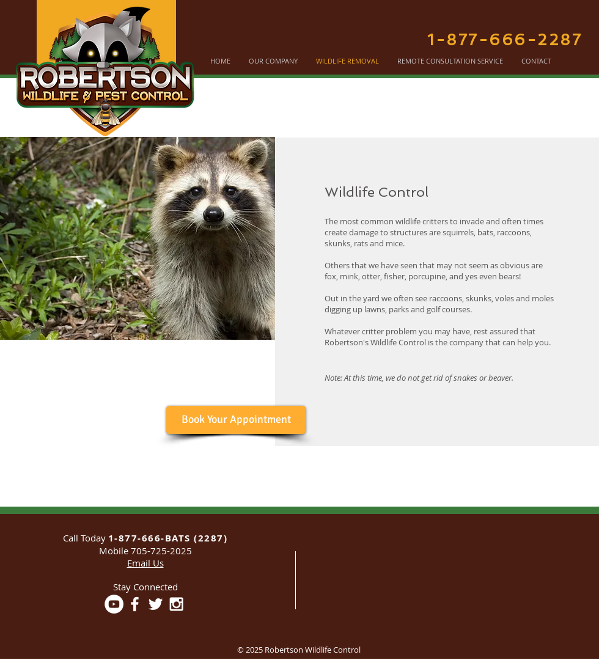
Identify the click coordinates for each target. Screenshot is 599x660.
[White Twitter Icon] (155, 604)
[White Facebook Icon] (134, 604)
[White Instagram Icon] (176, 604)
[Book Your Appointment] (236, 420)
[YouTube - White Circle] (114, 604)
